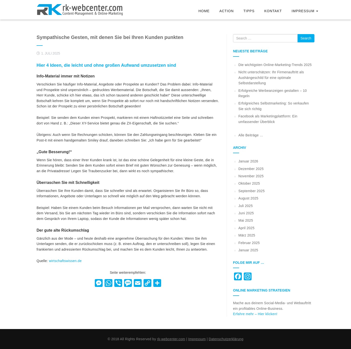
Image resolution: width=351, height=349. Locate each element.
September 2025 (251, 191)
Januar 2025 (248, 250)
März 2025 (246, 235)
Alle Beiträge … (250, 135)
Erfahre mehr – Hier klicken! (255, 314)
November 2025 (251, 176)
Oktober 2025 (249, 183)
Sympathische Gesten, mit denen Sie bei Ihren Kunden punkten (110, 37)
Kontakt (273, 11)
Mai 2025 (245, 220)
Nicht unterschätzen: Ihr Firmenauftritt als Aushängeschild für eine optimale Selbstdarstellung (271, 77)
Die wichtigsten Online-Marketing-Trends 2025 (275, 65)
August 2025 (248, 198)
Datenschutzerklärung (226, 339)
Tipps (249, 11)
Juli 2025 (245, 206)
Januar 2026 (248, 161)
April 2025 (246, 228)
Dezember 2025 (251, 169)
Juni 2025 (246, 213)
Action (226, 11)
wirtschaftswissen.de (65, 261)
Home (204, 11)
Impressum (305, 11)
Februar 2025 (249, 243)
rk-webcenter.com (171, 339)
